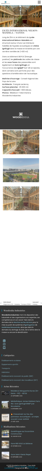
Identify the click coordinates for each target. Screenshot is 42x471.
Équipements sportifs (10, 364)
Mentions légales (20, 467)
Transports (6, 368)
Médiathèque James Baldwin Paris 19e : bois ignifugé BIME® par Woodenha (25, 403)
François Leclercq (20, 84)
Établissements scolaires (11, 360)
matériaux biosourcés (11, 327)
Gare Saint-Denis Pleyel (21, 454)
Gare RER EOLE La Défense (22, 443)
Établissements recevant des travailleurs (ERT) (20, 380)
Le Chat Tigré (33, 468)
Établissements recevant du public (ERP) (17, 376)
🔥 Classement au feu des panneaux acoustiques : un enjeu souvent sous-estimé (25, 416)
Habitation (6, 372)
